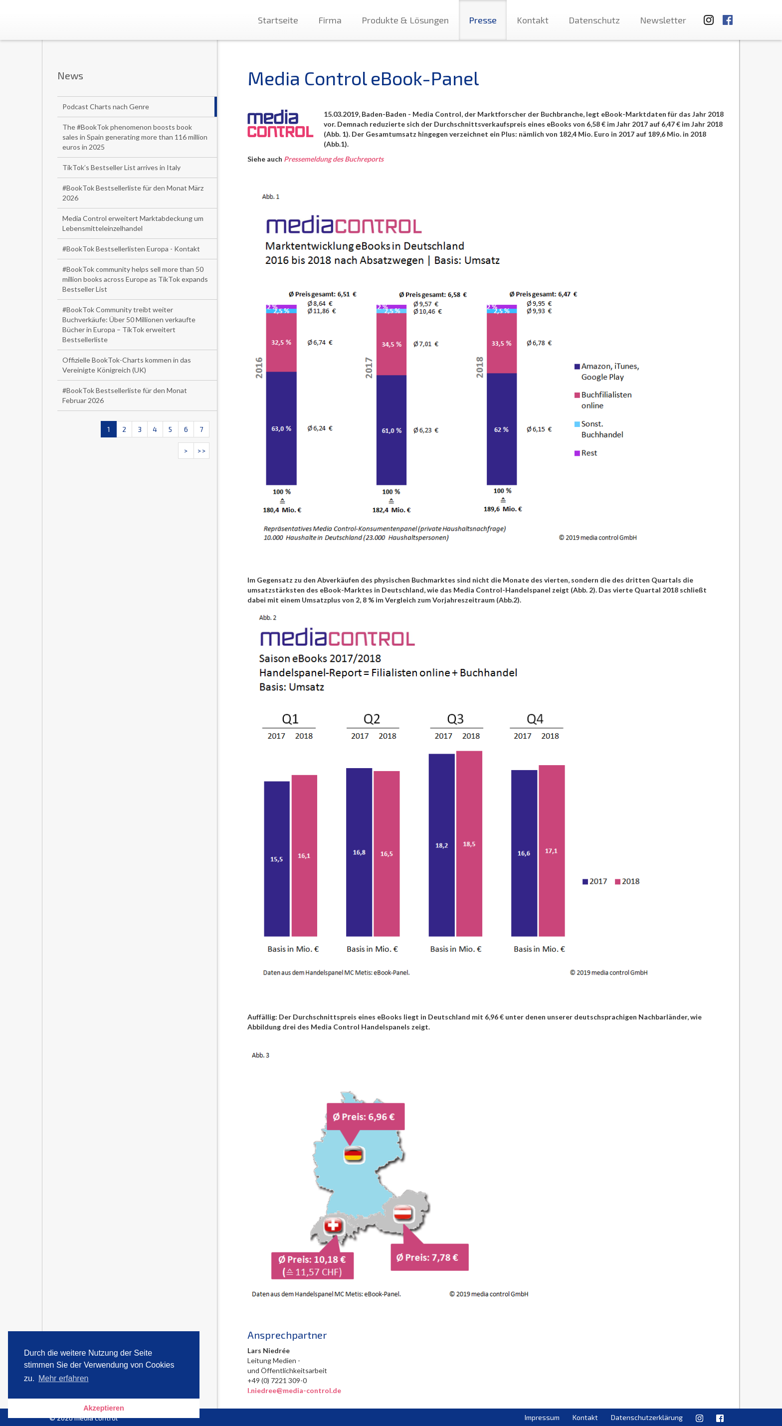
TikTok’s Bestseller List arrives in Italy (121, 167)
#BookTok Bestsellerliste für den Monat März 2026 (132, 193)
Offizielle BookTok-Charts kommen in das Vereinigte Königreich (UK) (126, 365)
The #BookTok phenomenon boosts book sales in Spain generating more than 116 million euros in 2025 (134, 137)
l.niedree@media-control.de (294, 1390)
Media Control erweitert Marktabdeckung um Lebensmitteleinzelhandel (132, 223)
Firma (330, 19)
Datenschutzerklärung (647, 1417)
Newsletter (663, 19)
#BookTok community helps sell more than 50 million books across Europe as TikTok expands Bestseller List (135, 279)
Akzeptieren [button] (103, 1408)
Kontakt (533, 19)
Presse (483, 19)
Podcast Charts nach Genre (105, 106)
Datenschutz (594, 19)
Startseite (278, 19)
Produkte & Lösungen (405, 19)
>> (201, 450)
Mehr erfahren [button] (63, 1378)
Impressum (542, 1417)
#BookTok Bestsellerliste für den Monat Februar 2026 (124, 395)
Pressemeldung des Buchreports (334, 159)
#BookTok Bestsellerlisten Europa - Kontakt (131, 248)
